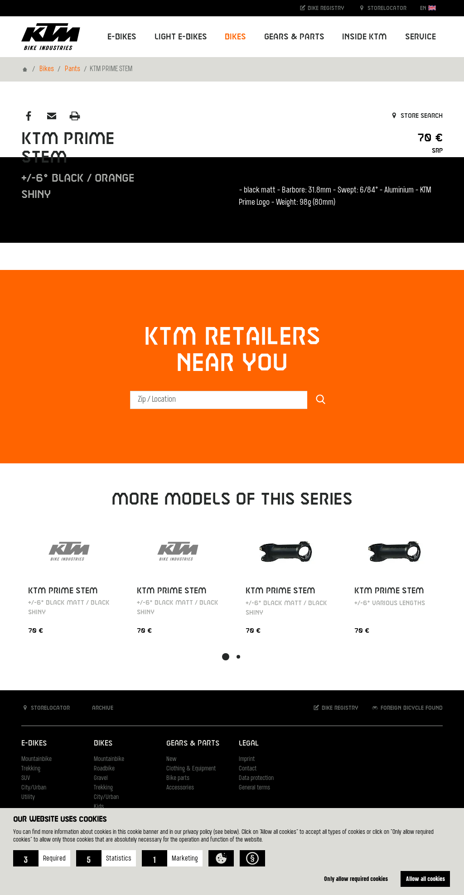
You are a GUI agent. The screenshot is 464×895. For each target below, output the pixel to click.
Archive (97, 708)
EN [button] (428, 8)
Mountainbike (36, 759)
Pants (72, 69)
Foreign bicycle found (407, 708)
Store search (416, 116)
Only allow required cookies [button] (356, 878)
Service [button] (420, 37)
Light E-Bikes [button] (181, 37)
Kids (99, 807)
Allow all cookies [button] (425, 878)
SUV (25, 778)
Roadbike (104, 768)
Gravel (101, 778)
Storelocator (382, 8)
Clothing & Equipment (191, 768)
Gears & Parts (192, 743)
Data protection (256, 778)
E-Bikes (34, 743)
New (171, 759)
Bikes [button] (235, 37)
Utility (28, 797)
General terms (254, 787)
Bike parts (177, 778)
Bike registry (322, 8)
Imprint (247, 759)
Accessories (180, 787)
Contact (247, 768)
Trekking (30, 768)
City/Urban (33, 787)
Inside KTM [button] (364, 37)
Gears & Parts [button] (294, 37)
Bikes (46, 69)
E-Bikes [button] (121, 37)
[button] (41, 858)
